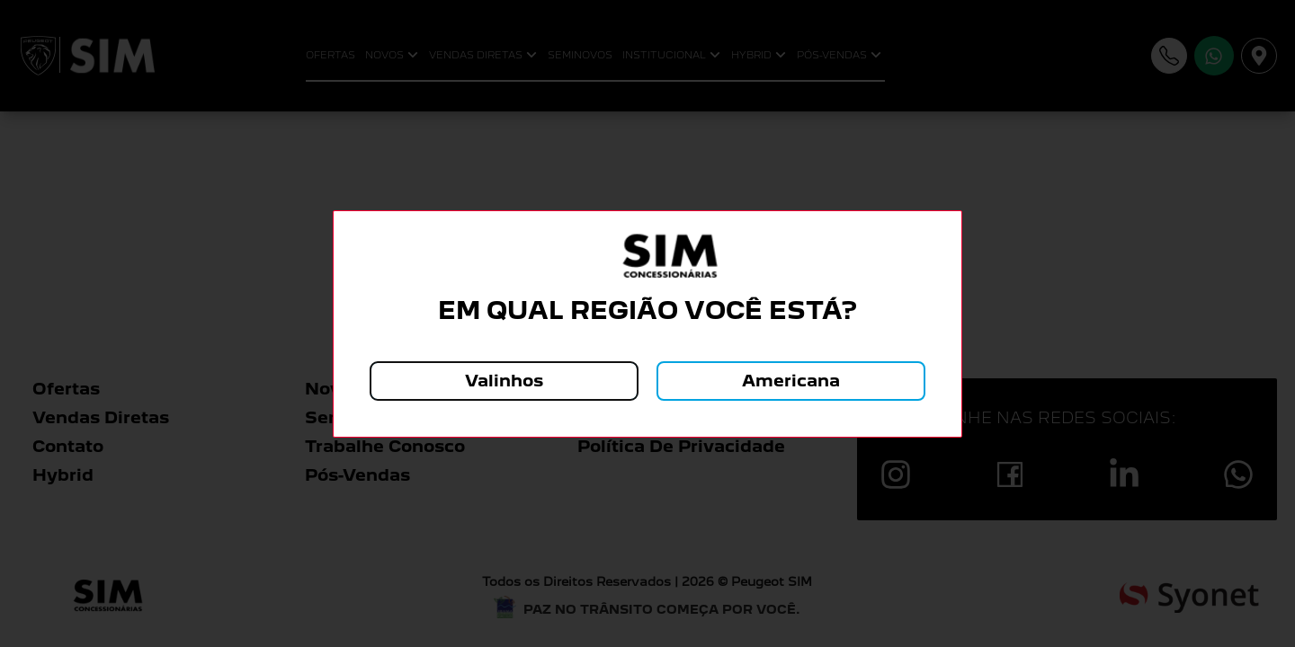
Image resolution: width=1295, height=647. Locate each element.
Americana (791, 380)
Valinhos (504, 380)
